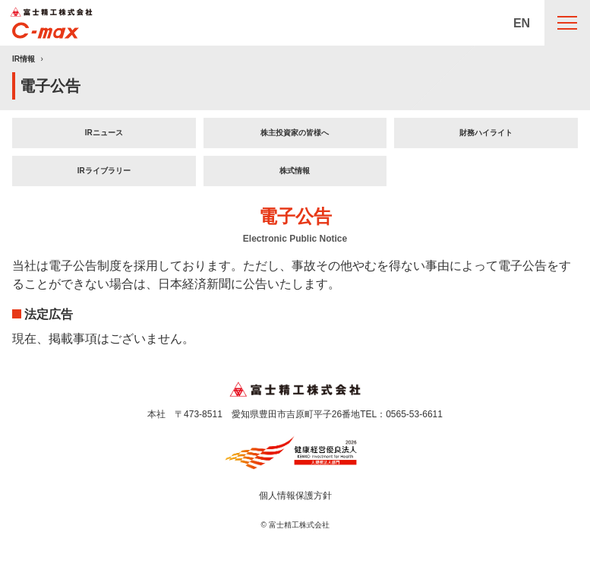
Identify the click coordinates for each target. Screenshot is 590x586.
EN (521, 23)
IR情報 (23, 59)
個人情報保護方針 (295, 495)
